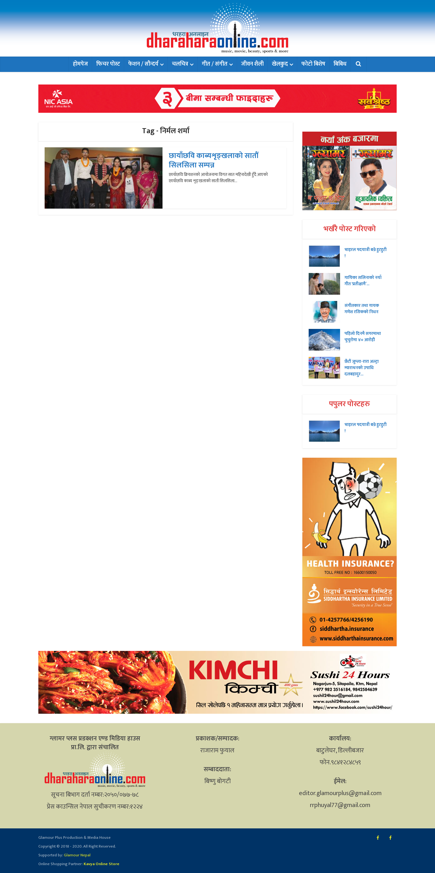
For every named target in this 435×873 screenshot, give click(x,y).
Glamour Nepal (77, 855)
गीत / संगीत (215, 64)
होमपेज (80, 64)
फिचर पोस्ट (108, 64)
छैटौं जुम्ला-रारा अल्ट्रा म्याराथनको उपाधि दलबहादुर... (361, 367)
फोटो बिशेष (313, 64)
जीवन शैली (252, 64)
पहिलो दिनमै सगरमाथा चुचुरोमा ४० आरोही (362, 336)
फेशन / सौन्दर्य (143, 64)
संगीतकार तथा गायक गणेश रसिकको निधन (361, 308)
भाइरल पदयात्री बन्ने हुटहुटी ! (365, 252)
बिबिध (339, 64)
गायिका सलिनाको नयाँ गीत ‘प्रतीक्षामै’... (363, 280)
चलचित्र (180, 64)
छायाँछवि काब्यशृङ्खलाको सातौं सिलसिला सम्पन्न (213, 161)
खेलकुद (280, 64)
